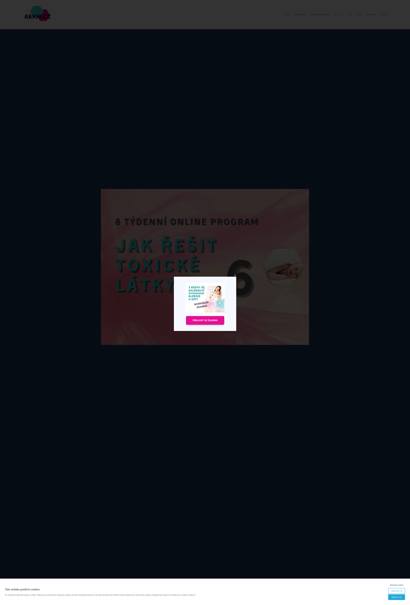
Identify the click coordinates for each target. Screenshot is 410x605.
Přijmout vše (397, 597)
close (235, 275)
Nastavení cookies (397, 585)
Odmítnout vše (397, 591)
